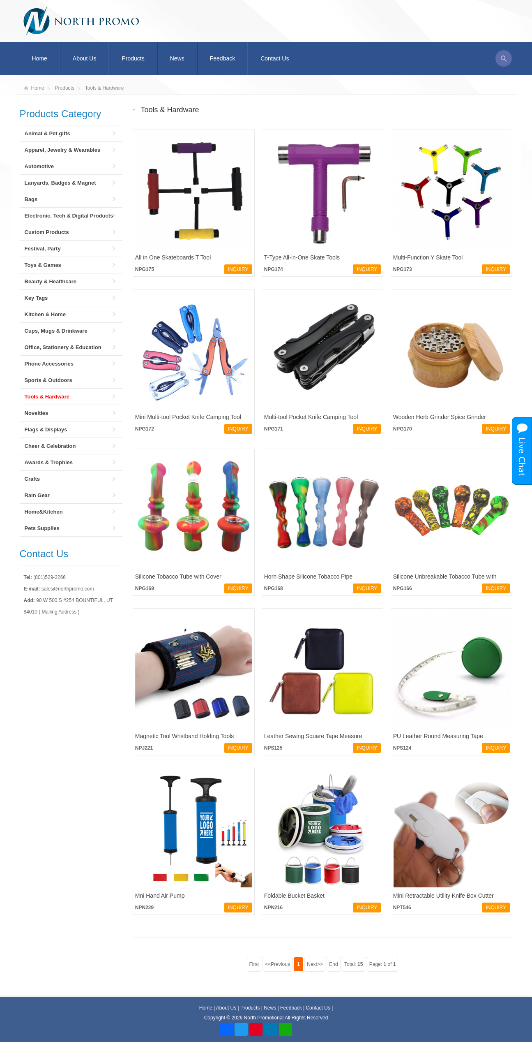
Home (39, 58)
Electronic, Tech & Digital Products (69, 216)
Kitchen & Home (45, 314)
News (177, 58)
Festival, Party (43, 248)
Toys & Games (43, 265)
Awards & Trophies (49, 462)
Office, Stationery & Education (63, 347)
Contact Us (274, 58)
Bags (31, 199)
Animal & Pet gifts (47, 133)
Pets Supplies (42, 528)
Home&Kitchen (44, 512)
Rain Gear (37, 495)
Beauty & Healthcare (50, 281)
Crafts (32, 479)
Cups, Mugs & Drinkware (56, 331)
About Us (85, 58)
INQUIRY (238, 269)
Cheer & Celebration (50, 446)
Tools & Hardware (104, 88)
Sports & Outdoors (48, 380)
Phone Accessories (49, 364)
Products (133, 58)
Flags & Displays (46, 429)
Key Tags (36, 298)
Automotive (39, 166)
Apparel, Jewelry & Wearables (63, 150)
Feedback (222, 58)
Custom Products (47, 232)
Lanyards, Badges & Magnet (60, 183)
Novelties (36, 413)
